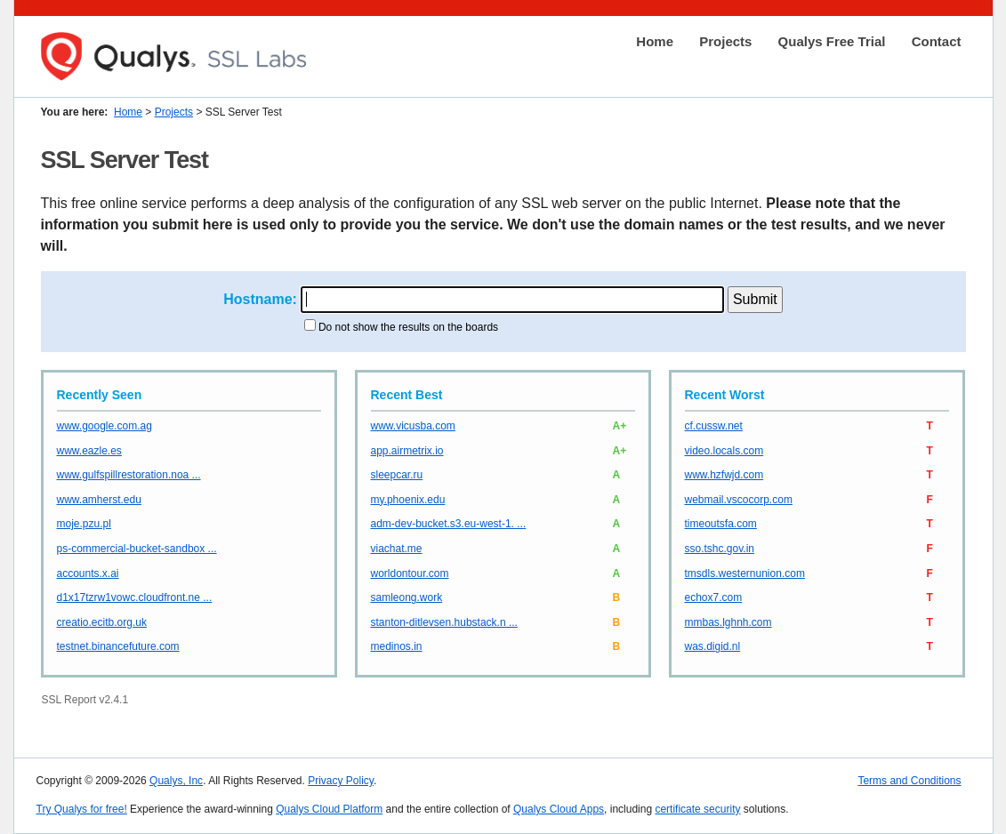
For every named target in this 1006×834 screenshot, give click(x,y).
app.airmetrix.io (407, 451)
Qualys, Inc (176, 780)
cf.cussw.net (714, 426)
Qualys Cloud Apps (558, 809)
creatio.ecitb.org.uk (102, 622)
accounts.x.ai (88, 573)
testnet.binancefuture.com (118, 646)
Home (654, 41)
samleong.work (407, 597)
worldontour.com (410, 573)
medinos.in (397, 646)
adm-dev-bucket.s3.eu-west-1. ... (449, 523)
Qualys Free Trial (832, 41)
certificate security (697, 809)
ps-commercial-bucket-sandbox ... (137, 548)
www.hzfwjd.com (724, 475)
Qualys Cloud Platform (329, 809)
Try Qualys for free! (81, 809)
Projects (725, 41)
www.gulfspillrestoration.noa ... (129, 475)
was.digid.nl (713, 646)
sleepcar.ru (397, 475)
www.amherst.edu (99, 499)
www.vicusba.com (413, 426)
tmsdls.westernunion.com (745, 573)
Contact (937, 41)
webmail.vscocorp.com (739, 499)
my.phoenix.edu (408, 499)
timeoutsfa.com (721, 523)
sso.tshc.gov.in (719, 548)
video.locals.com (724, 451)
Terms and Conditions (909, 780)
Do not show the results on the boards (408, 327)
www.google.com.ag (104, 426)
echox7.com (714, 597)
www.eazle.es (89, 451)
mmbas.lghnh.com (728, 622)
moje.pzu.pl (84, 523)
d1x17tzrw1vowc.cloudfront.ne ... (135, 597)
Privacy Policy (341, 780)
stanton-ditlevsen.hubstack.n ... (444, 622)
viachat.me (397, 548)
